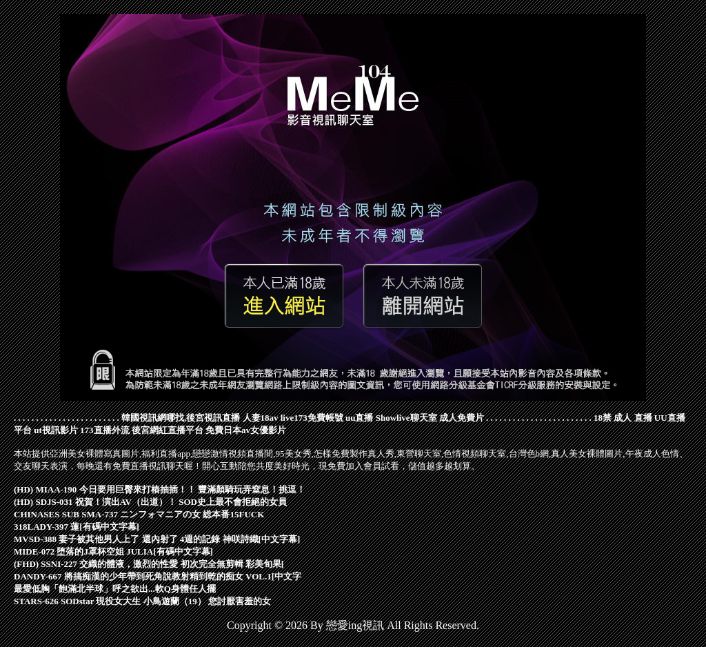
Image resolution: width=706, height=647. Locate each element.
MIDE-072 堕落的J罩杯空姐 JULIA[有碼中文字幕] (113, 551)
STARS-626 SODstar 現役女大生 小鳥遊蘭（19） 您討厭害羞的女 (142, 601)
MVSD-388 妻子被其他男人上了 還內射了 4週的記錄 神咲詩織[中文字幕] (157, 539)
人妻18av (261, 417)
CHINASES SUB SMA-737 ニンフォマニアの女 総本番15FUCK (139, 514)
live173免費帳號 (312, 417)
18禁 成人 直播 (623, 417)
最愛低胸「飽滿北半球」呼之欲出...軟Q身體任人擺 (115, 589)
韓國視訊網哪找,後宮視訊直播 (180, 417)
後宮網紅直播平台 (167, 430)
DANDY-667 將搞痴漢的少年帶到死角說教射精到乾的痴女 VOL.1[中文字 (157, 576)
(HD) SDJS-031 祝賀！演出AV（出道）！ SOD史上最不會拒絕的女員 (150, 502)
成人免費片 (461, 417)
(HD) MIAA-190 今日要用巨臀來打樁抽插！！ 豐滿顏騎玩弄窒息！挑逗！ (159, 489)
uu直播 (359, 417)
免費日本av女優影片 (245, 430)
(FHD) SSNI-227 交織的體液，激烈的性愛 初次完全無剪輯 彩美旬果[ (149, 564)
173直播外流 (105, 430)
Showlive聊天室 (406, 417)
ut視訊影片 (56, 430)
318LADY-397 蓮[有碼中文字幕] (76, 526)
